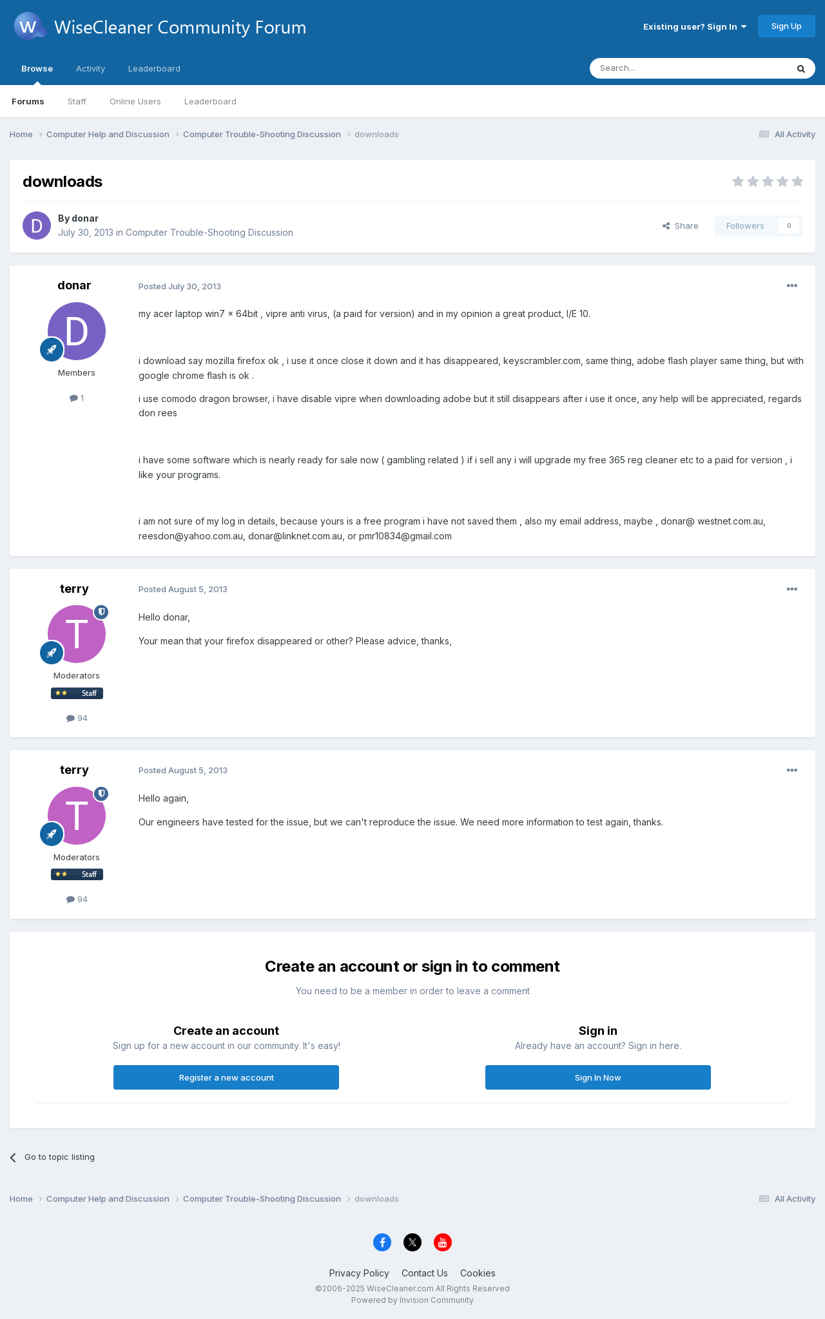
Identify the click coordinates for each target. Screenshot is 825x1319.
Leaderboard (210, 101)
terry (74, 588)
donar (85, 218)
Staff (77, 101)
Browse (37, 74)
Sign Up (787, 26)
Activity (90, 68)
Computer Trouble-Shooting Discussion (209, 232)
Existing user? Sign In (694, 26)
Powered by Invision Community (412, 1300)
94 (77, 718)
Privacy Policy (359, 1272)
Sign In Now (598, 1077)
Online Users (135, 101)
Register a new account (226, 1077)
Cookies (478, 1272)
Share (681, 225)
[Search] (655, 68)
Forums (28, 101)
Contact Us (425, 1272)
